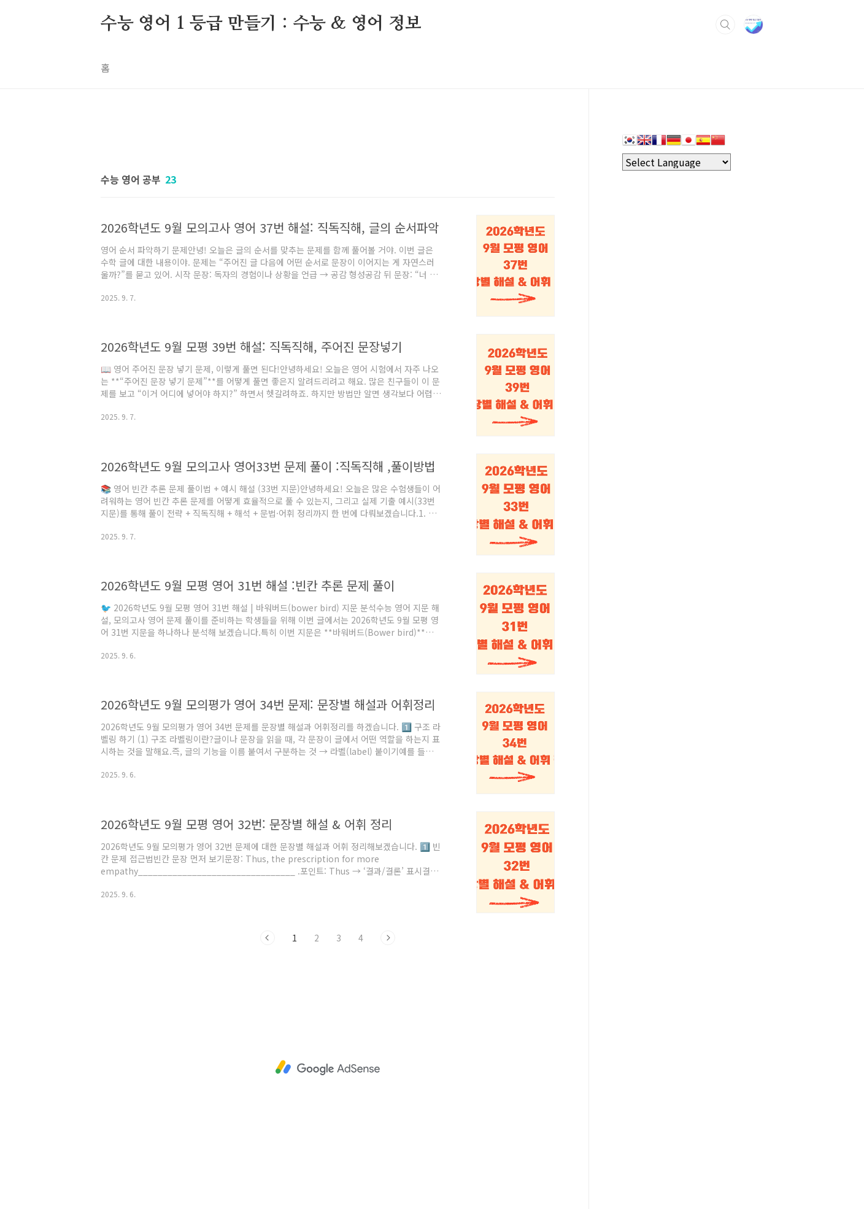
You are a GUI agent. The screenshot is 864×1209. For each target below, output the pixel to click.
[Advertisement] (328, 1068)
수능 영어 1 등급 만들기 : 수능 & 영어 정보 (261, 24)
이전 (267, 937)
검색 (725, 24)
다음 (387, 937)
